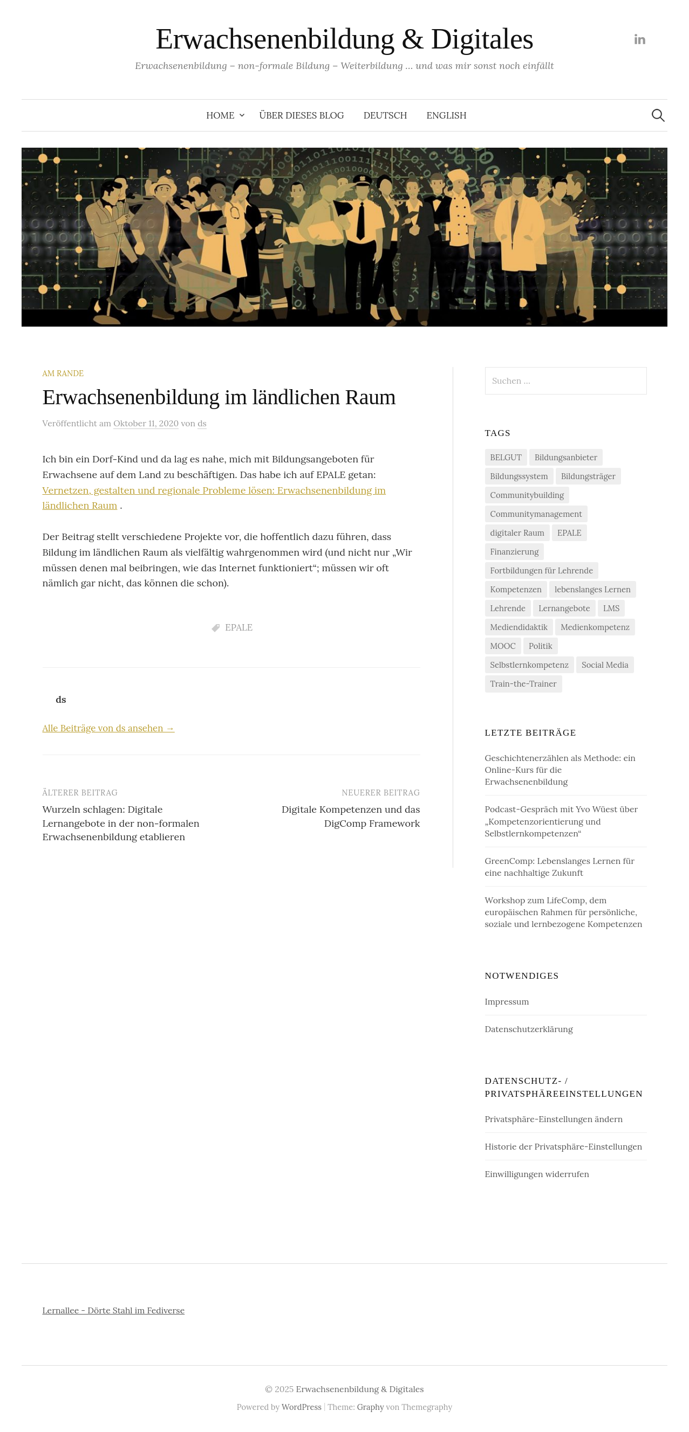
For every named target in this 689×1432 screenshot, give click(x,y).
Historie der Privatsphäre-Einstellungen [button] (564, 1146)
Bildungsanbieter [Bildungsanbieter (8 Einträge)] (566, 457)
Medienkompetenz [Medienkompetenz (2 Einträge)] (595, 627)
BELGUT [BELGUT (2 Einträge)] (506, 457)
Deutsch (385, 115)
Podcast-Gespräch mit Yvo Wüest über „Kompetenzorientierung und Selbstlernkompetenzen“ (561, 821)
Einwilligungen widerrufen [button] (537, 1173)
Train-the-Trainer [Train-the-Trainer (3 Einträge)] (523, 684)
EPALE (239, 627)
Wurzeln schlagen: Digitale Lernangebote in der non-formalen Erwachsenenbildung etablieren (121, 822)
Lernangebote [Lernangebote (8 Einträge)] (564, 608)
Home (220, 115)
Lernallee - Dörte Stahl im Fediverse (114, 1310)
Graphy (370, 1407)
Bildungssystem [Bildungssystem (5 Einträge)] (519, 476)
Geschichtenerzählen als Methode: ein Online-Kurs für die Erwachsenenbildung (560, 769)
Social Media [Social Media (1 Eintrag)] (605, 665)
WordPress (302, 1407)
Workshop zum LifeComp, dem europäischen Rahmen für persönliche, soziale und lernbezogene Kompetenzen (564, 912)
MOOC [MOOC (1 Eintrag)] (503, 646)
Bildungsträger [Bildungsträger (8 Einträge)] (588, 476)
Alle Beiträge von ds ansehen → (109, 728)
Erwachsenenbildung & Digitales (344, 39)
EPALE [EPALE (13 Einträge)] (569, 533)
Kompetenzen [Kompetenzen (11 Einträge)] (516, 589)
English (447, 115)
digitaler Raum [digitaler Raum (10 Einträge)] (517, 533)
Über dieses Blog (301, 115)
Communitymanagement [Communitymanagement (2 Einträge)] (536, 514)
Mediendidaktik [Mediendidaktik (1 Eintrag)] (519, 627)
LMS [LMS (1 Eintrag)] (611, 608)
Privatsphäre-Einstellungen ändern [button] (554, 1118)
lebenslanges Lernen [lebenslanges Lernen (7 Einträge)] (593, 589)
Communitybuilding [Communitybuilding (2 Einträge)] (527, 495)
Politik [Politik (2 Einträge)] (540, 646)
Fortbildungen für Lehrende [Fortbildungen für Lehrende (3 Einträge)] (542, 570)
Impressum (507, 1001)
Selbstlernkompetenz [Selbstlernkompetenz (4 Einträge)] (529, 665)
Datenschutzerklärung (529, 1028)
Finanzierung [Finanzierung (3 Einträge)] (514, 551)
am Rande (63, 373)
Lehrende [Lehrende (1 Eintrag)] (508, 608)
